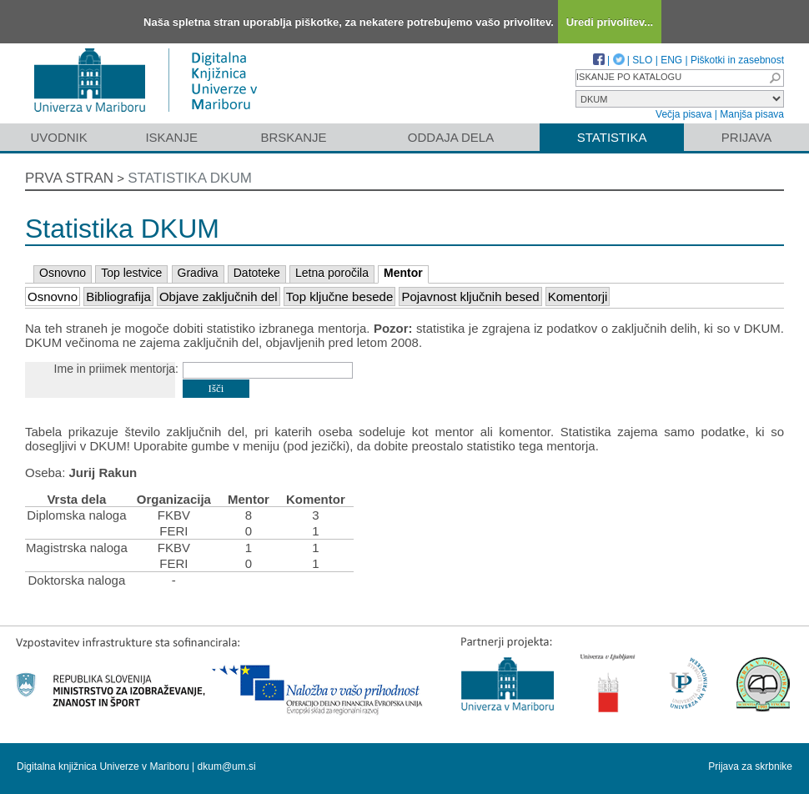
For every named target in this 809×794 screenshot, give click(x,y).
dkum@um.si (227, 766)
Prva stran (69, 178)
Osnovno (62, 272)
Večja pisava (683, 114)
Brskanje (293, 137)
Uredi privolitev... (610, 22)
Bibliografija (118, 296)
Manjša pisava (752, 114)
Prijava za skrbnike (750, 766)
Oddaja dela (451, 137)
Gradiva (198, 272)
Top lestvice (131, 272)
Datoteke (257, 272)
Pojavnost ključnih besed (470, 296)
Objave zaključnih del (218, 296)
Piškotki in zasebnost (737, 60)
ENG (671, 60)
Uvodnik (58, 137)
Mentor (403, 272)
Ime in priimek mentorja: (116, 368)
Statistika (612, 137)
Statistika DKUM (190, 178)
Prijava (746, 137)
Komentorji (578, 296)
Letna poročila (332, 272)
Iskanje (171, 137)
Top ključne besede (339, 296)
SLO (642, 60)
